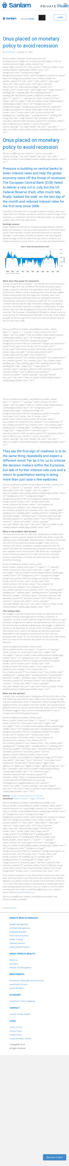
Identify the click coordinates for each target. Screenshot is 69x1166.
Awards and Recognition (20, 967)
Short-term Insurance (19, 935)
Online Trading (16, 939)
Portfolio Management (19, 928)
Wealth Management (18, 924)
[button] (60, 17)
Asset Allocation (16, 988)
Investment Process (18, 984)
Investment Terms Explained (22, 1001)
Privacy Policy (15, 1031)
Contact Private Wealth (19, 1014)
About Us (13, 960)
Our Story (13, 963)
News (14, 908)
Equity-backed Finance (19, 947)
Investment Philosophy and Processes (26, 980)
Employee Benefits (17, 931)
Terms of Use (15, 1027)
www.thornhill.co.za (25, 892)
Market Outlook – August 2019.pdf (29, 798)
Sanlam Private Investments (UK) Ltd (27, 795)
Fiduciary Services (17, 943)
